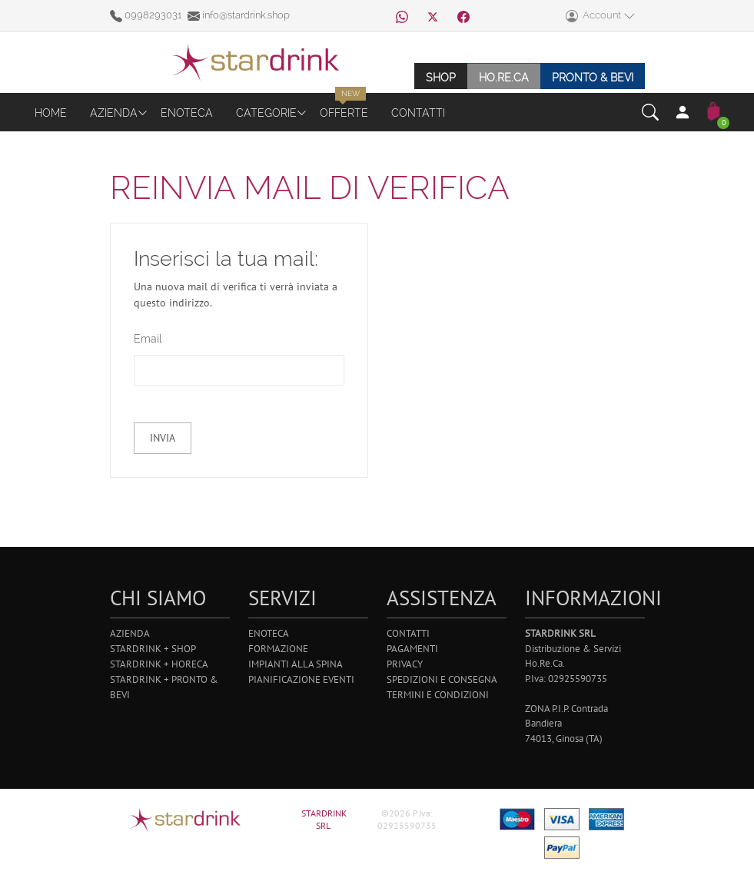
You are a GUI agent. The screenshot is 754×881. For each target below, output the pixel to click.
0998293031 (147, 15)
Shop (441, 77)
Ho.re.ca (504, 77)
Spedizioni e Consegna (442, 679)
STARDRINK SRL (324, 819)
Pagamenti (412, 648)
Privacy (405, 664)
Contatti (418, 112)
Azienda (114, 112)
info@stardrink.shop (239, 15)
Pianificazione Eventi (301, 679)
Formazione (278, 648)
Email (147, 339)
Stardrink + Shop (153, 648)
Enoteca (187, 112)
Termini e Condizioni (438, 694)
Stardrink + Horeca (159, 664)
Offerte (344, 112)
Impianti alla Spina (295, 664)
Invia (161, 438)
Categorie (266, 112)
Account (601, 15)
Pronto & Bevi (592, 77)
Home (51, 112)
